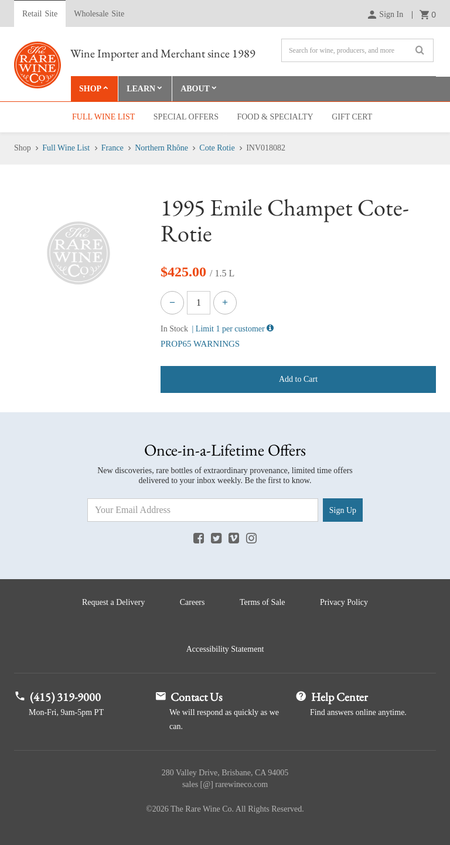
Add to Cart (298, 379)
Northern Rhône (161, 147)
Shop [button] (90, 88)
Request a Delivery (113, 602)
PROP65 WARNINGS (200, 343)
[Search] (357, 50)
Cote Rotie (216, 147)
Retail (39, 14)
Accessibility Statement (225, 649)
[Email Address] (202, 510)
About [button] (195, 88)
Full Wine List (103, 116)
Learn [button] (141, 88)
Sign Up (342, 510)
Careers (192, 602)
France (112, 147)
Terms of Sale (262, 602)
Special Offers (186, 116)
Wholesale (99, 14)
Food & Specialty (275, 116)
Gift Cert (352, 116)
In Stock (174, 328)
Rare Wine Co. (37, 65)
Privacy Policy (344, 602)
